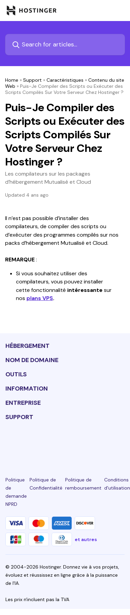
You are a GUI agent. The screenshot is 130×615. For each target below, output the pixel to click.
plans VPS (39, 298)
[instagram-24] (46, 442)
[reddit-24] (102, 442)
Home (11, 80)
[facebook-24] (28, 442)
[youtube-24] (83, 442)
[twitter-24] (65, 442)
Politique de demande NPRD (16, 492)
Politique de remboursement (83, 484)
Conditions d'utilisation (117, 484)
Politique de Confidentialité (46, 484)
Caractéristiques (65, 80)
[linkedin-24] (9, 442)
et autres (86, 539)
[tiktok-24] (120, 442)
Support (32, 80)
